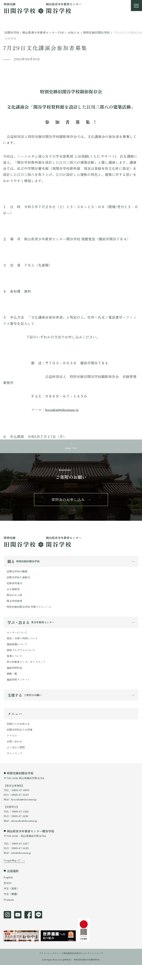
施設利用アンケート (18, 679)
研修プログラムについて (21, 650)
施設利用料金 (14, 668)
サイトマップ (14, 753)
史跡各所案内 (14, 583)
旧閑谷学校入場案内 (18, 577)
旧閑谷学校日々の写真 (20, 729)
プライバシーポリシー (50, 953)
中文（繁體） (11, 894)
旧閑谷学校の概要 (17, 571)
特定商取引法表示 (72, 953)
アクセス (12, 735)
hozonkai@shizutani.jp (62, 409)
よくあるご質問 (16, 747)
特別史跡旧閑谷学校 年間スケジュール (29, 607)
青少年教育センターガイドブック (26, 662)
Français (9, 899)
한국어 (7, 883)
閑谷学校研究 (14, 601)
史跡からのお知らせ (18, 724)
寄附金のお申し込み (68, 499)
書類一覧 (12, 673)
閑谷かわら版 (14, 595)
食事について (14, 656)
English (8, 877)
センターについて (17, 632)
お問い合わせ (14, 741)
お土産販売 (13, 589)
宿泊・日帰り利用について (22, 638)
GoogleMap (10, 860)
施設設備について (17, 644)
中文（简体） (11, 888)
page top (71, 447)
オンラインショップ (93, 953)
